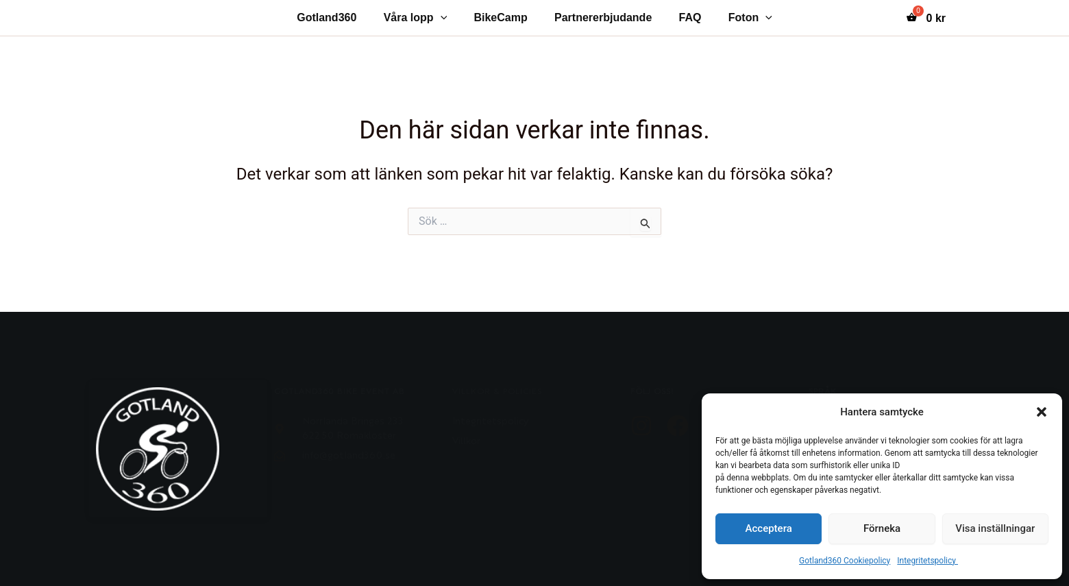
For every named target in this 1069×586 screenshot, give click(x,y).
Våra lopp (423, 18)
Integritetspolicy (927, 560)
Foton (738, 18)
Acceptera (769, 528)
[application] (448, 18)
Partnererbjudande (600, 17)
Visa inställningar (995, 528)
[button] (1041, 412)
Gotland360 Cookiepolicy (844, 560)
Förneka (881, 528)
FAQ (683, 17)
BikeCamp (503, 17)
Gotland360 (339, 17)
